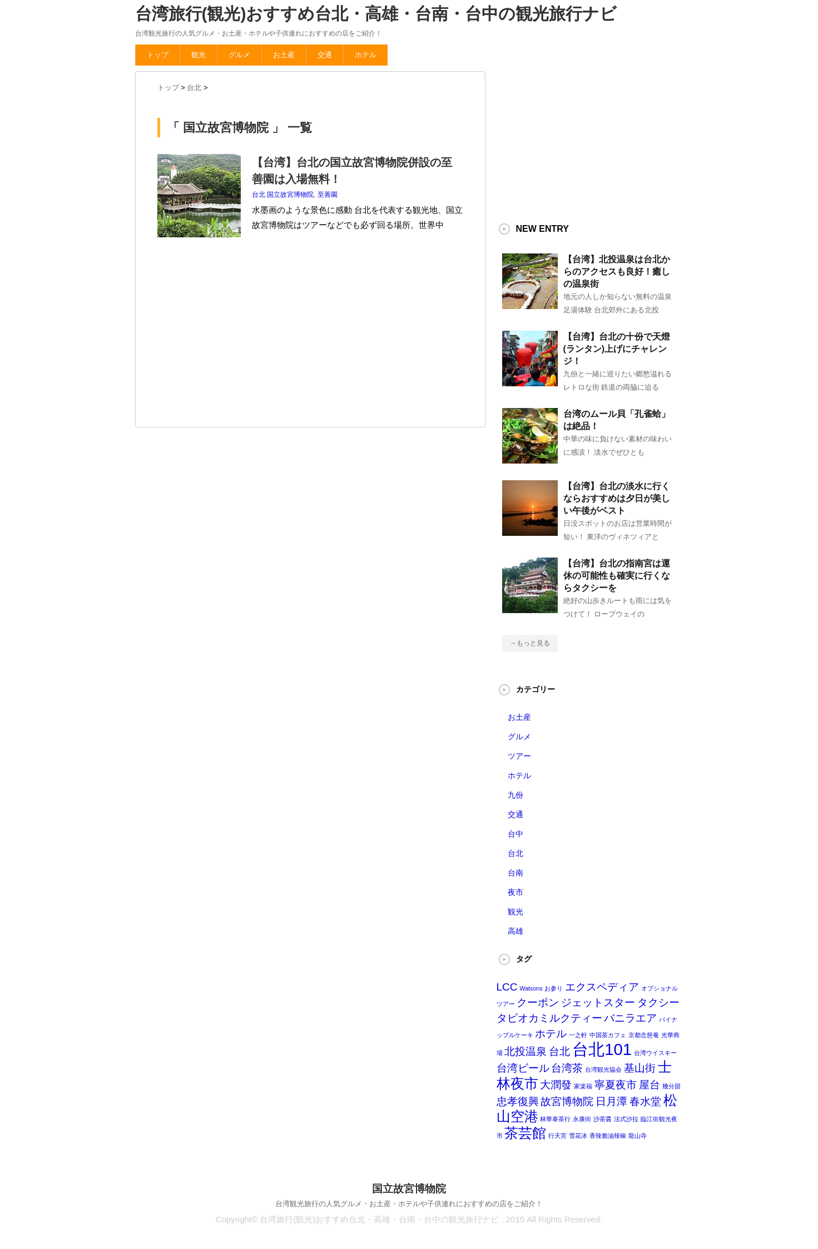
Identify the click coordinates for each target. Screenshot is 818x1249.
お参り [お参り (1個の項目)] (553, 988)
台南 (515, 872)
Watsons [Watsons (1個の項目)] (531, 988)
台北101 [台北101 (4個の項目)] (602, 1049)
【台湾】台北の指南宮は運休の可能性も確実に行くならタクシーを (616, 576)
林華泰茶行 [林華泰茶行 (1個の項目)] (555, 1119)
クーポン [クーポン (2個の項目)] (538, 1002)
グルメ (239, 55)
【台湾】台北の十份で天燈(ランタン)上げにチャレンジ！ (616, 349)
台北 (258, 194)
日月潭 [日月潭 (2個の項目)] (611, 1101)
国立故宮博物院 (290, 194)
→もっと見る (530, 643)
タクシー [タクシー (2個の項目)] (658, 1002)
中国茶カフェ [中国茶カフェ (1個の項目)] (607, 1035)
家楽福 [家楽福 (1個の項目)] (583, 1086)
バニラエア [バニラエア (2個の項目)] (630, 1018)
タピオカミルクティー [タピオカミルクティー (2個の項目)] (549, 1018)
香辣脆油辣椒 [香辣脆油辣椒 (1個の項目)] (607, 1135)
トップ (157, 55)
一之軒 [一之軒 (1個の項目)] (578, 1035)
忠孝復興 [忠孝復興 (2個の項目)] (518, 1101)
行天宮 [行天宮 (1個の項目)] (557, 1135)
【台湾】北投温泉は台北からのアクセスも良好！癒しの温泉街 (616, 271)
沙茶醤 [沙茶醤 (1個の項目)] (602, 1119)
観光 (198, 55)
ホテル (365, 55)
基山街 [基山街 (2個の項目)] (640, 1068)
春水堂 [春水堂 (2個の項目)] (645, 1101)
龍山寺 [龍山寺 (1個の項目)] (637, 1135)
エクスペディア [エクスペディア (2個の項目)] (602, 987)
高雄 (515, 931)
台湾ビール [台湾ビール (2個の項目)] (523, 1068)
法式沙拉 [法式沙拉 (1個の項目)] (626, 1119)
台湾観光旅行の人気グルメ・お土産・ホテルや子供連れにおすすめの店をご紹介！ (409, 1204)
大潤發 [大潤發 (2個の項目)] (556, 1085)
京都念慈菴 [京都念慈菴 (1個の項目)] (643, 1035)
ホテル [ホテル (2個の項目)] (551, 1033)
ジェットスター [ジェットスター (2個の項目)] (598, 1002)
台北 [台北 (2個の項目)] (559, 1051)
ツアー (519, 756)
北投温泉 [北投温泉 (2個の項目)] (525, 1051)
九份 (515, 794)
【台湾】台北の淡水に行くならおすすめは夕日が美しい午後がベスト (616, 498)
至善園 (328, 194)
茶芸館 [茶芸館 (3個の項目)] (525, 1133)
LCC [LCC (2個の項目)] (507, 987)
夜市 (515, 892)
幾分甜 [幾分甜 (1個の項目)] (671, 1086)
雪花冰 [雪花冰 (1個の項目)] (578, 1135)
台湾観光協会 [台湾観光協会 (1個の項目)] (603, 1069)
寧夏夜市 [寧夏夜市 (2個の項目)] (615, 1085)
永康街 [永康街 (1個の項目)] (582, 1119)
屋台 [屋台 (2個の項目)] (649, 1085)
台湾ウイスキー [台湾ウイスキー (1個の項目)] (655, 1052)
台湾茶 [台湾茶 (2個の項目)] (567, 1068)
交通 (325, 55)
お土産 (284, 55)
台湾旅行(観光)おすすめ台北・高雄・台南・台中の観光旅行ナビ (376, 13)
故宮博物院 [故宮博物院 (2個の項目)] (567, 1101)
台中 (515, 833)
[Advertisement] (240, 335)
